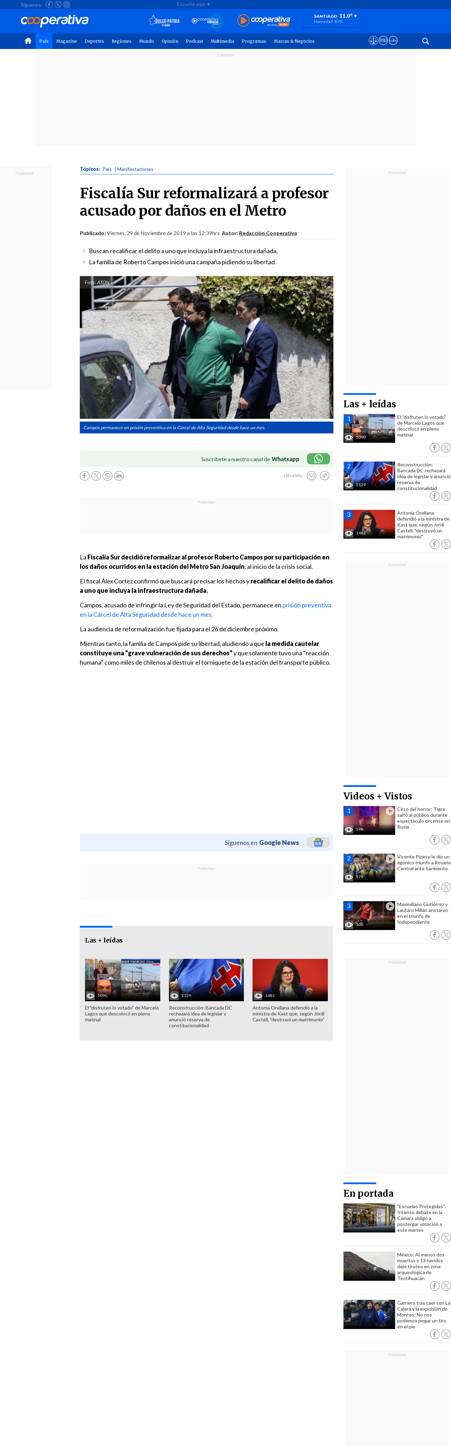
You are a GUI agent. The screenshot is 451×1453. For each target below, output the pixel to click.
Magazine (66, 41)
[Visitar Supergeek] (393, 46)
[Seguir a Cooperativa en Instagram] (66, 4)
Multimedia (222, 41)
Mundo (146, 41)
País (44, 41)
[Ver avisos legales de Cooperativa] (373, 46)
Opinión (170, 41)
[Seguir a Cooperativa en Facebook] (49, 4)
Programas (254, 41)
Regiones (121, 41)
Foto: (90, 282)
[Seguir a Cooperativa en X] (57, 4)
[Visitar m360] (383, 46)
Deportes (94, 41)
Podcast (194, 41)
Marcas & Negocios (294, 41)
